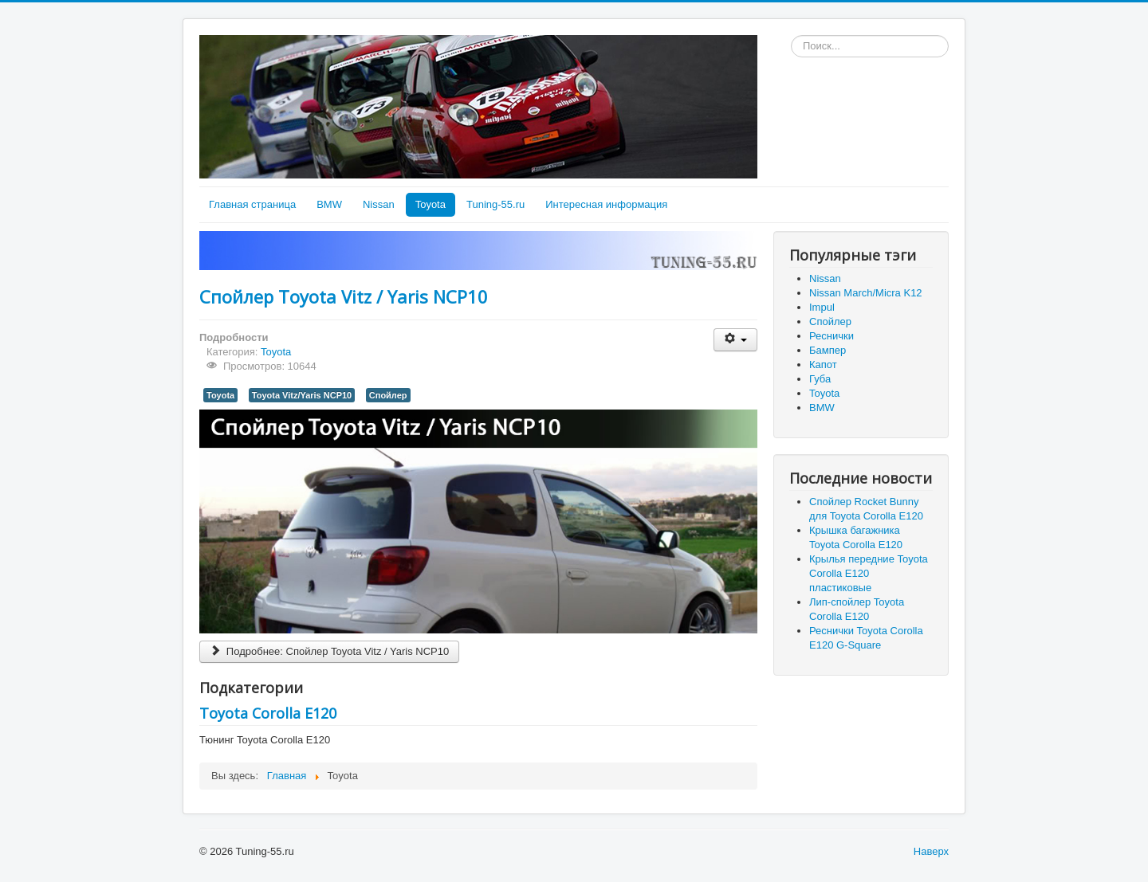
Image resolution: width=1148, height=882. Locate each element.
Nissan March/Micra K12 (865, 293)
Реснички (831, 336)
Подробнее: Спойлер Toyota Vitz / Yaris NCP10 (329, 651)
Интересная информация (606, 204)
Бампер (827, 350)
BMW (329, 204)
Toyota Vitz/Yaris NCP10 (302, 395)
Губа (820, 379)
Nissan (379, 204)
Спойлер (388, 395)
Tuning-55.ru (495, 204)
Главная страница (252, 204)
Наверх (931, 851)
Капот (823, 364)
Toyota (430, 204)
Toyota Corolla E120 (267, 713)
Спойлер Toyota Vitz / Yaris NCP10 (343, 296)
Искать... (791, 35)
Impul (822, 307)
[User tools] (735, 339)
